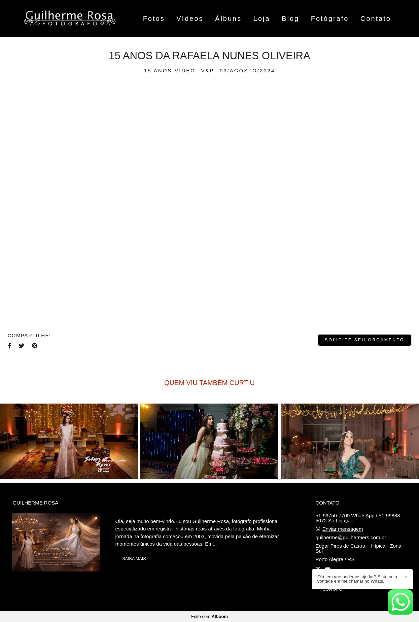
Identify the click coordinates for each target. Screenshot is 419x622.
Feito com (209, 616)
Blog (290, 18)
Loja (261, 18)
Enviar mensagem (342, 528)
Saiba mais (134, 558)
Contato (375, 18)
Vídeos (189, 18)
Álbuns (228, 18)
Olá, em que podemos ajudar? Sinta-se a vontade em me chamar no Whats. (357, 579)
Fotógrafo (330, 18)
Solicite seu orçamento (364, 340)
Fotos (154, 18)
